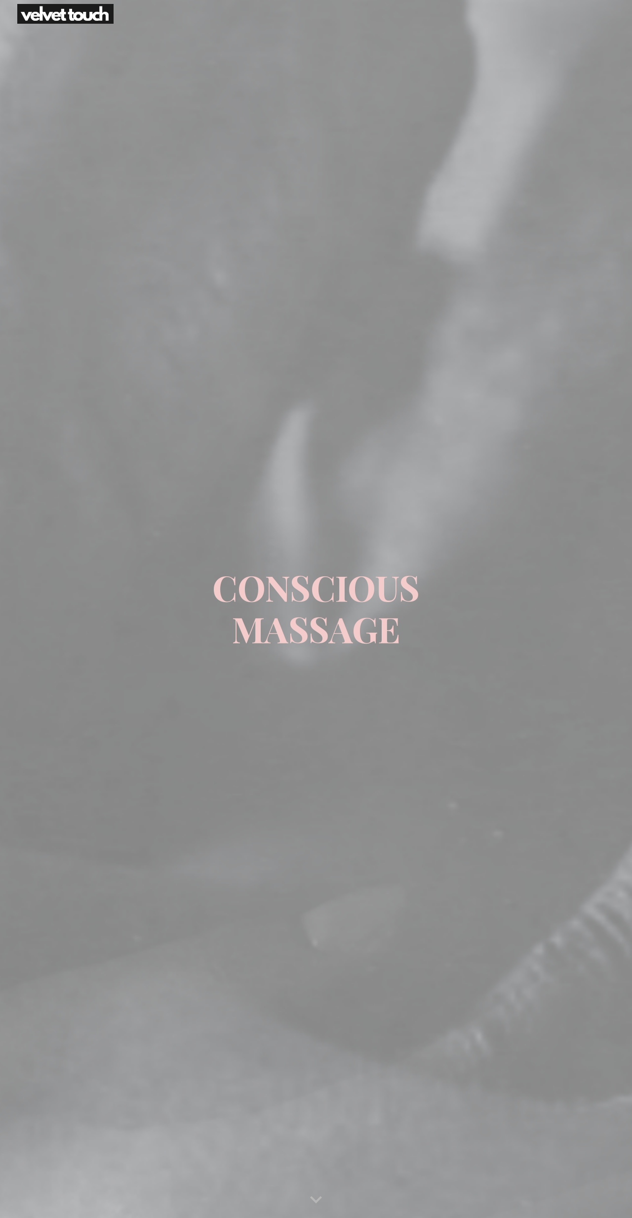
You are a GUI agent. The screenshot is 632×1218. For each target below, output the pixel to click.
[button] (316, 1200)
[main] (316, 609)
